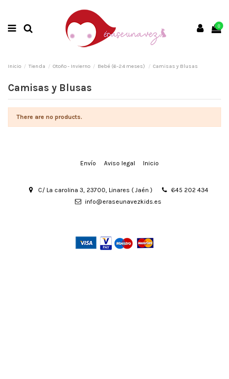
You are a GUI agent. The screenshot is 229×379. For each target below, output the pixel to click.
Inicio (151, 163)
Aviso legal (119, 163)
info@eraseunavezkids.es (123, 201)
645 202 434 (189, 190)
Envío (88, 163)
